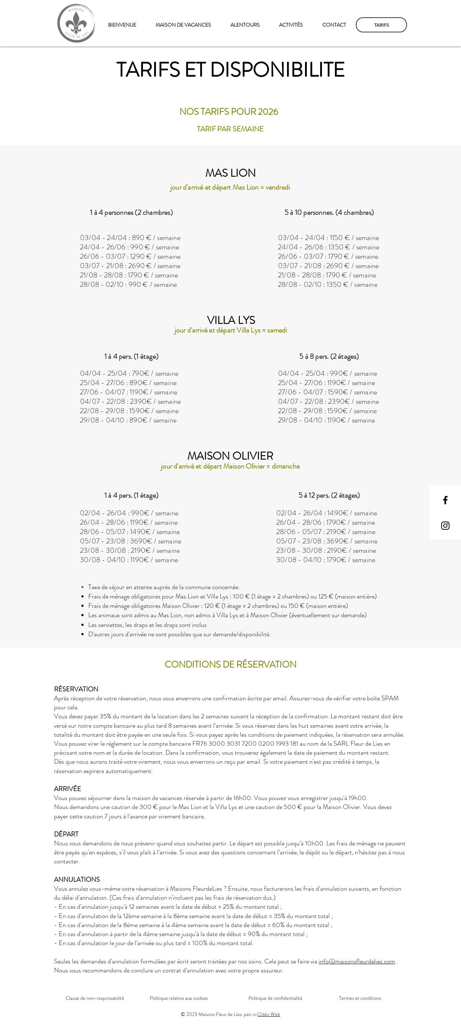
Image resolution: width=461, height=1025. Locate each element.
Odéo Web (269, 1014)
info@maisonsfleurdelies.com (357, 961)
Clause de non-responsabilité (95, 998)
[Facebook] (445, 500)
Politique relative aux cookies (179, 998)
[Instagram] (445, 525)
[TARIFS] (381, 24)
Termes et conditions (360, 998)
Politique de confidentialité (276, 998)
